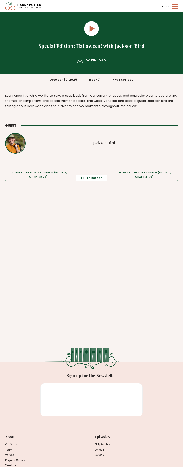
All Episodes (102, 444)
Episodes (102, 437)
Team (9, 450)
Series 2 (99, 455)
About (10, 437)
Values (9, 455)
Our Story (11, 444)
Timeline (10, 465)
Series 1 (99, 450)
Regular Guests (15, 460)
